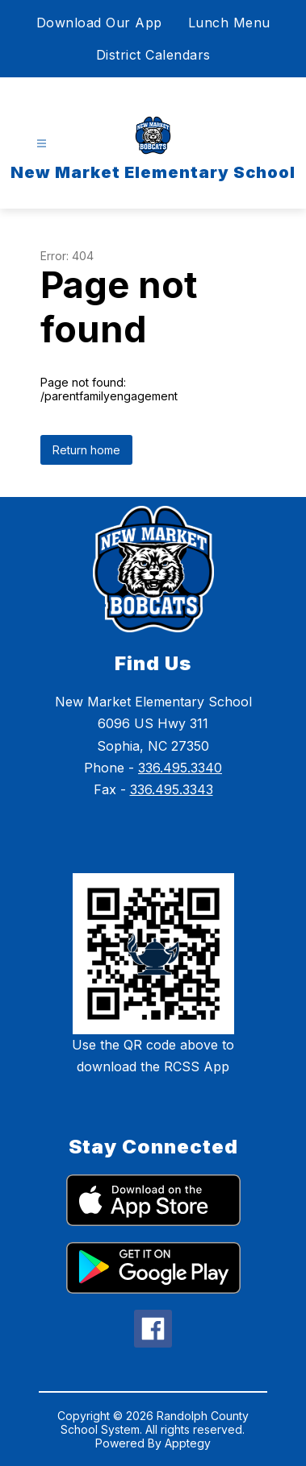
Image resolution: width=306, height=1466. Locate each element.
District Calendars (153, 55)
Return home (86, 450)
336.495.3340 (180, 768)
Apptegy (188, 1443)
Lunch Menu (229, 22)
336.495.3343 (171, 789)
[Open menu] (41, 144)
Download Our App (99, 22)
